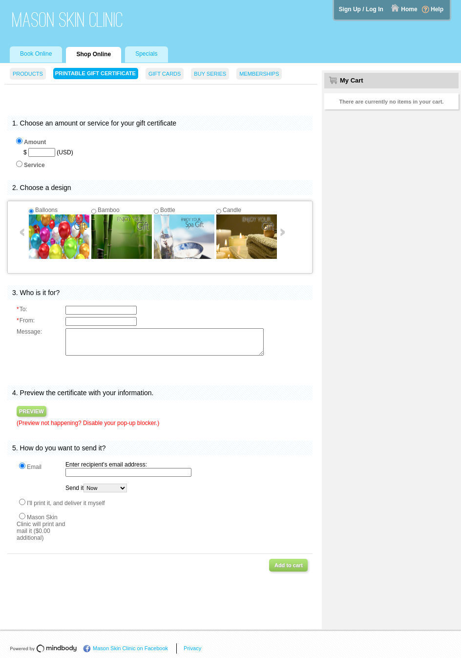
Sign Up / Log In (361, 9)
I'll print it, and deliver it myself (66, 503)
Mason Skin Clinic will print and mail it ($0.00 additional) (41, 527)
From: (26, 320)
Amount (35, 142)
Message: (29, 331)
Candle (232, 210)
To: (22, 309)
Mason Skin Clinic (67, 19)
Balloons (46, 210)
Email (34, 467)
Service (34, 165)
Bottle (167, 210)
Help (437, 9)
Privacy (192, 648)
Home (409, 9)
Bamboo (109, 210)
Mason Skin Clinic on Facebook (130, 648)
